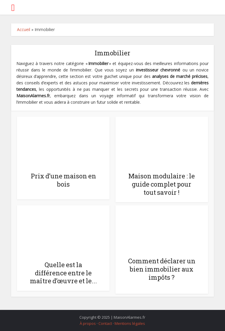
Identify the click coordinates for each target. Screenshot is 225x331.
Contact (105, 323)
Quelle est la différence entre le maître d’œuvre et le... (63, 272)
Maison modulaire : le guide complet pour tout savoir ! (161, 184)
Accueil (23, 29)
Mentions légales (130, 323)
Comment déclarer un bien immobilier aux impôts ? (161, 269)
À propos (88, 323)
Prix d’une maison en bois (63, 180)
